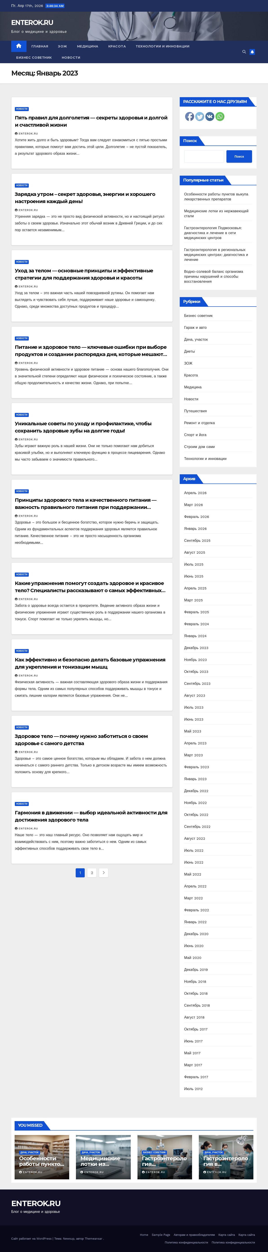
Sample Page (161, 1234)
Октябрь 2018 (196, 993)
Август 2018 (194, 1017)
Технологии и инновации (162, 46)
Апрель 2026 (195, 493)
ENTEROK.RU (32, 22)
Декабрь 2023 (196, 648)
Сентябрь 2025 (197, 540)
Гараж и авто (195, 327)
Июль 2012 (193, 1089)
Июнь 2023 (194, 719)
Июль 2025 (194, 564)
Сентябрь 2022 (197, 826)
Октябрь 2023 (196, 672)
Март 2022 (193, 898)
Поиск (190, 140)
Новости (71, 58)
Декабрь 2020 (196, 934)
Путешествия (195, 411)
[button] (244, 52)
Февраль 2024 (196, 624)
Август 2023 (194, 695)
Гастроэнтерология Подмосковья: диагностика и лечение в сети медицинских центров (213, 233)
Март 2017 (193, 1065)
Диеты (189, 351)
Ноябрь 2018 (195, 981)
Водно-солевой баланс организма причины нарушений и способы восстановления (213, 276)
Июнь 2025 (194, 576)
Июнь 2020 (194, 946)
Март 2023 (193, 755)
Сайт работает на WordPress (32, 1238)
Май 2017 (192, 1053)
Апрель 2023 (195, 743)
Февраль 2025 (196, 612)
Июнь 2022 (194, 862)
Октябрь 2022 (196, 815)
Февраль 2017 (196, 1077)
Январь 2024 (195, 636)
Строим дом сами (199, 447)
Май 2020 (193, 958)
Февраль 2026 (196, 517)
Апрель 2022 (195, 886)
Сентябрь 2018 (197, 1005)
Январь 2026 (195, 528)
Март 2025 (193, 600)
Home (144, 1234)
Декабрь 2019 (196, 970)
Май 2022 (192, 874)
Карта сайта (227, 1234)
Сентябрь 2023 (197, 683)
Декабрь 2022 (196, 791)
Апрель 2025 (195, 588)
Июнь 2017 (193, 1041)
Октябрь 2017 (196, 1029)
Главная (39, 46)
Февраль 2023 (196, 767)
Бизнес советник (34, 58)
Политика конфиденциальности (186, 1242)
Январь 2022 (195, 922)
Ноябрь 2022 (195, 803)
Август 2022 (194, 838)
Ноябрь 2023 (195, 660)
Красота (117, 46)
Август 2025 (194, 552)
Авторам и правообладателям (194, 1234)
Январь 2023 (195, 779)
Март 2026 (193, 505)
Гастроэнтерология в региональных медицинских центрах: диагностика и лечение (216, 255)
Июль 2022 (194, 850)
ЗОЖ (62, 46)
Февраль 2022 (196, 910)
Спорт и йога (195, 435)
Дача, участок (196, 339)
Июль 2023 (194, 707)
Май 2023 (192, 731)
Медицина (87, 46)
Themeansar (93, 1238)
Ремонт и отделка (199, 423)
